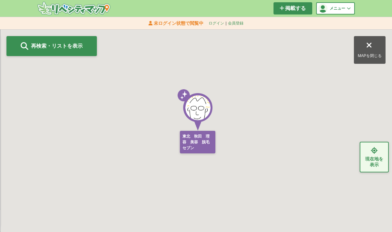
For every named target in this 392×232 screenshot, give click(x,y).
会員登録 (235, 23)
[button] (196, 110)
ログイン (216, 23)
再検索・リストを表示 (52, 46)
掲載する (293, 8)
